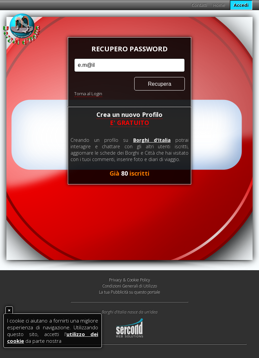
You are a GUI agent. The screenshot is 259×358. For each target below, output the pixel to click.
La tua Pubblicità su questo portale (129, 292)
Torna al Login (88, 94)
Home (219, 5)
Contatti (199, 5)
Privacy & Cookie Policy (129, 280)
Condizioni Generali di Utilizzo (129, 286)
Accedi (241, 5)
